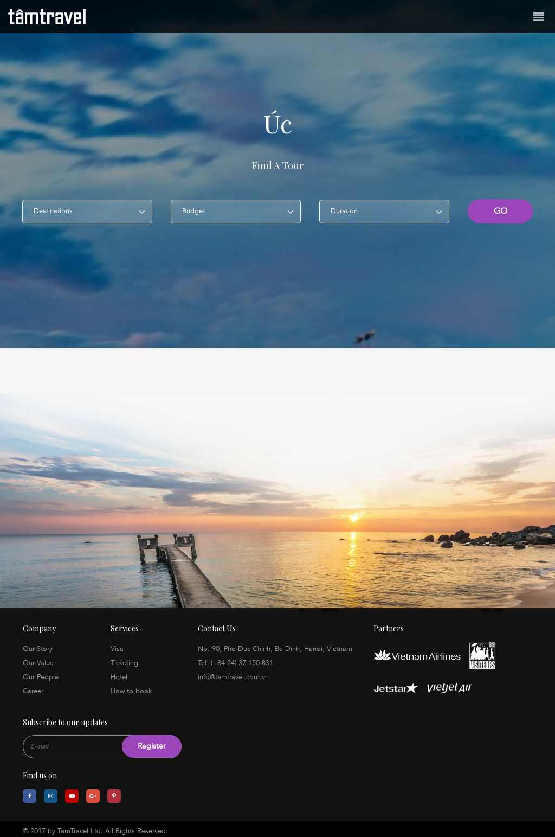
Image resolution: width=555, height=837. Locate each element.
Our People (41, 673)
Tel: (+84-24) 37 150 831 (235, 659)
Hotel (119, 673)
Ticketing (124, 659)
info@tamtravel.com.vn (233, 673)
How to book (131, 687)
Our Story (38, 645)
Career (33, 687)
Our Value (38, 659)
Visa (117, 645)
